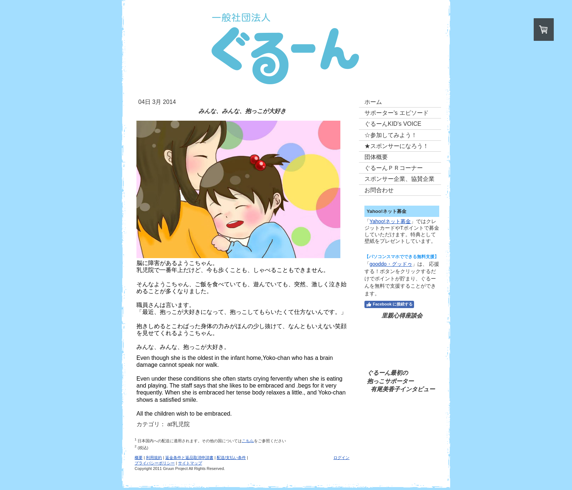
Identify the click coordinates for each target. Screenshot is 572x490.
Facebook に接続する (389, 304)
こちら (248, 440)
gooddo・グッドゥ (391, 264)
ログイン (341, 457)
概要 (139, 457)
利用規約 (154, 457)
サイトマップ (190, 463)
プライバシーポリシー (155, 463)
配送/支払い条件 (231, 457)
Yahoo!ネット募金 (390, 221)
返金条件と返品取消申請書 (189, 457)
